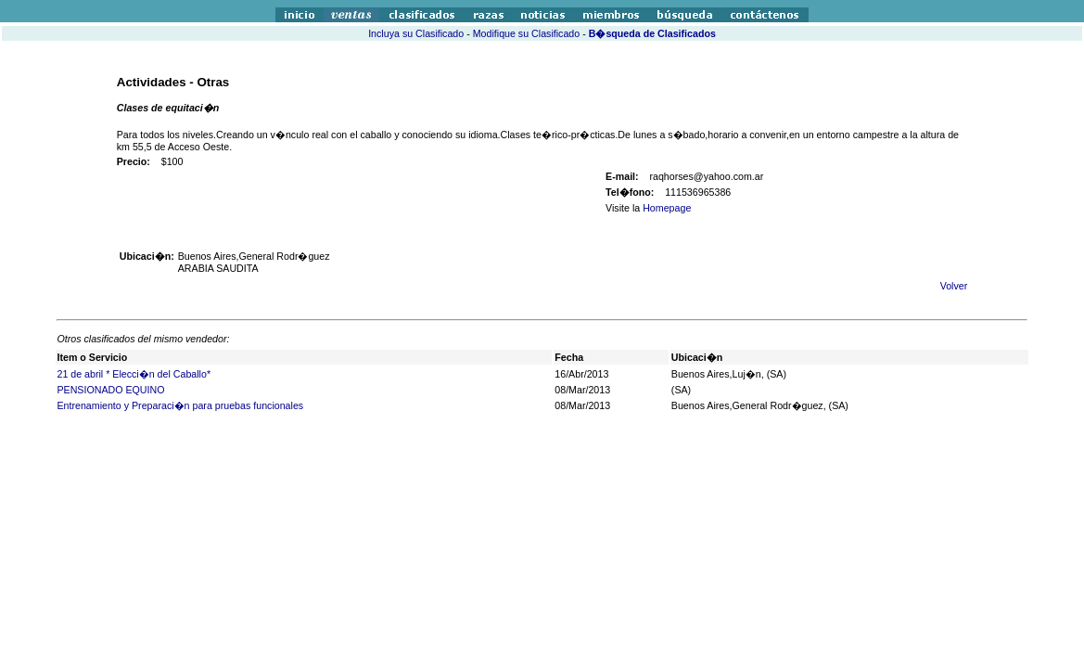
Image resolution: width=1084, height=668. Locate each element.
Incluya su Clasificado (416, 33)
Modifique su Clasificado (526, 33)
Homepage (667, 207)
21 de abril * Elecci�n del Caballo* (133, 373)
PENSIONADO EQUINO (110, 389)
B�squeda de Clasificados (652, 33)
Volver (954, 285)
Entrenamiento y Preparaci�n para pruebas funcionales (180, 405)
